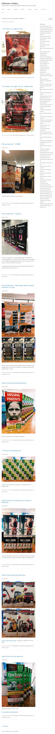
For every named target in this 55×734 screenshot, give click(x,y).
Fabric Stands (43, 65)
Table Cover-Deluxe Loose (45, 191)
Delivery (29, 9)
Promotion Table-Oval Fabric (46, 113)
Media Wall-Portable (44, 97)
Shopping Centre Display (45, 179)
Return (36, 9)
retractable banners (13, 712)
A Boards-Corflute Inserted (45, 27)
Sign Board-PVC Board (44, 190)
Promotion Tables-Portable (46, 140)
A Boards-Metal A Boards (45, 29)
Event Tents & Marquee (45, 56)
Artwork (16, 9)
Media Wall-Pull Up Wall (45, 99)
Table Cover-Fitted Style (45, 193)
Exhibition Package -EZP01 (45, 58)
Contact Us (43, 9)
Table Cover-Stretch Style (45, 195)
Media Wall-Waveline (44, 101)
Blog (3, 12)
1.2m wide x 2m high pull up (12, 29)
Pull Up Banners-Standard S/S (19, 77)
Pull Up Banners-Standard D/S (46, 159)
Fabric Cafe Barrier (44, 63)
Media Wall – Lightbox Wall (45, 84)
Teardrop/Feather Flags (45, 205)
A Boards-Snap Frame (44, 36)
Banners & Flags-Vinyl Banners (46, 48)
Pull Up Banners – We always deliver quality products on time (18, 286)
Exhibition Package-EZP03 (45, 60)
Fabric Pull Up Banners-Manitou (13, 575)
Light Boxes (42, 72)
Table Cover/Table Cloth (45, 196)
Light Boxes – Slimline (44, 73)
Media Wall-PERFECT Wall (45, 96)
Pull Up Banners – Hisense (11, 214)
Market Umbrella (43, 79)
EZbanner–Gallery (10, 3)
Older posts (5, 726)
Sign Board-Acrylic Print (45, 184)
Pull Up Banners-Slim (44, 157)
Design (8, 9)
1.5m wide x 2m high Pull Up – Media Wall (17, 86)
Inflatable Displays (44, 68)
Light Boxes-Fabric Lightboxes (46, 75)
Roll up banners (5, 640)
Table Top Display (44, 198)
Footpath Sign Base (44, 67)
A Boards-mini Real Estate (45, 31)
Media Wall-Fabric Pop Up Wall (46, 89)
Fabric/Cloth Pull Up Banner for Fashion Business (16, 501)
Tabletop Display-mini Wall (45, 203)
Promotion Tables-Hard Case (46, 133)
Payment (23, 9)
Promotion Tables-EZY (44, 132)
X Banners (42, 207)
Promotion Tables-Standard (46, 145)
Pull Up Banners (16, 203)
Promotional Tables (44, 149)
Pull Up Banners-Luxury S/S (46, 154)
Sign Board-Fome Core (45, 188)
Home (3, 9)
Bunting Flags (43, 53)
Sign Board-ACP (43, 183)
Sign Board (42, 181)
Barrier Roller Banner (44, 51)
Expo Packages (43, 61)
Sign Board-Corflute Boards (46, 186)
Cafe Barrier (42, 55)
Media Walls (42, 102)
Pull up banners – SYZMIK (11, 144)
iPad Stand (42, 70)
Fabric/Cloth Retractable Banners (14, 383)
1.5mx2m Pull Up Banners (11, 450)
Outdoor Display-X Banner (45, 104)
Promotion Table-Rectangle (46, 120)
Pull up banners (12, 640)
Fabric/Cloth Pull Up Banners (12, 656)
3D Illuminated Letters (44, 26)
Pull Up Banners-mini (44, 155)
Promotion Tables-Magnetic (46, 137)
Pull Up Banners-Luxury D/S (46, 152)
